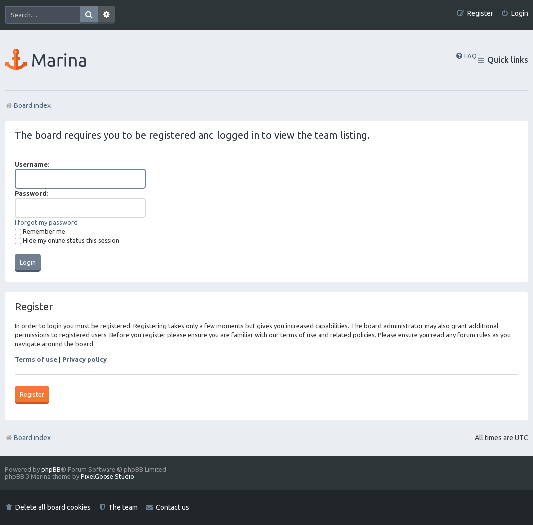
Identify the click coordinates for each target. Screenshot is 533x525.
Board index (28, 438)
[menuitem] (514, 13)
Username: (32, 164)
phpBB (51, 469)
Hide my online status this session (67, 240)
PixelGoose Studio (107, 476)
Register (32, 394)
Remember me (40, 231)
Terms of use (36, 359)
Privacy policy (84, 359)
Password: (31, 193)
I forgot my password (46, 222)
